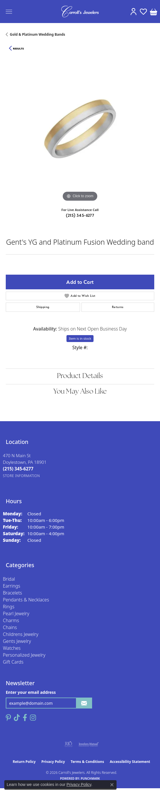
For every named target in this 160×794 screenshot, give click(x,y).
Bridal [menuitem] (9, 579)
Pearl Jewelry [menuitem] (16, 613)
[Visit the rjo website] (68, 744)
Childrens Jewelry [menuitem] (20, 634)
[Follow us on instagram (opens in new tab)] (33, 717)
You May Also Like (80, 391)
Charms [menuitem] (11, 620)
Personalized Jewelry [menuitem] (24, 655)
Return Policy (24, 761)
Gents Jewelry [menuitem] (17, 641)
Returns (118, 307)
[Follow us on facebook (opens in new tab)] (25, 717)
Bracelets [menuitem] (12, 593)
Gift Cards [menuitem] (13, 662)
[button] (133, 11)
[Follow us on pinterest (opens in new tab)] (8, 717)
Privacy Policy (53, 761)
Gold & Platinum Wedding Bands (37, 34)
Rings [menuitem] (8, 606)
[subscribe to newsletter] (84, 703)
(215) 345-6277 (80, 215)
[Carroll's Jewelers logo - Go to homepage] (80, 11)
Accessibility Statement (130, 761)
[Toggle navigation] (9, 11)
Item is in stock (80, 338)
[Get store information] (21, 475)
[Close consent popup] (112, 785)
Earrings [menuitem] (11, 586)
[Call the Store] (18, 469)
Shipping (42, 307)
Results (18, 48)
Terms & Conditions (87, 761)
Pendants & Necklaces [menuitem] (26, 600)
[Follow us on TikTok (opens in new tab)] (17, 717)
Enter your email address (31, 692)
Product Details (80, 376)
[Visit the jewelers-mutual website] (88, 744)
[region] (80, 128)
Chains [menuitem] (10, 627)
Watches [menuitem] (12, 648)
